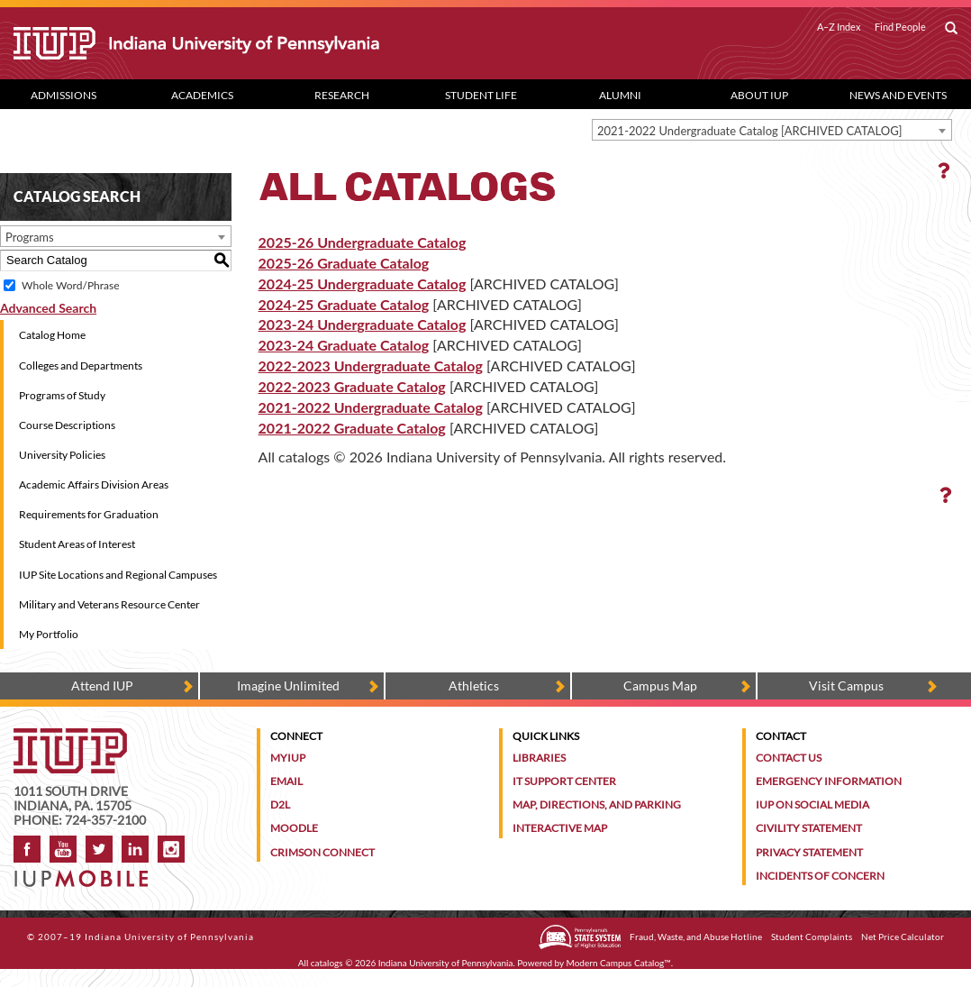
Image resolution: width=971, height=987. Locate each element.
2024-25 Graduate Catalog (344, 304)
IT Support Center (564, 781)
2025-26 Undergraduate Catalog (363, 242)
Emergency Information (829, 781)
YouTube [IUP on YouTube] (63, 849)
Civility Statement (809, 828)
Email (286, 781)
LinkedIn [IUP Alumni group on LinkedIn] (135, 849)
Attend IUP (102, 685)
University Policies (62, 455)
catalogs (327, 962)
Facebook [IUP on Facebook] (27, 849)
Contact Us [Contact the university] (788, 757)
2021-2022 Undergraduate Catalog (371, 407)
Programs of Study (62, 395)
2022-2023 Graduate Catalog (352, 386)
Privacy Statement (809, 852)
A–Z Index (839, 27)
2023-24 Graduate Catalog (344, 344)
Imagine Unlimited (288, 685)
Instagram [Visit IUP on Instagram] (171, 849)
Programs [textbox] (29, 237)
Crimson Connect (322, 852)
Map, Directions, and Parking (597, 804)
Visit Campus (846, 685)
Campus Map (660, 685)
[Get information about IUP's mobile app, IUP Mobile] (86, 873)
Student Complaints (811, 936)
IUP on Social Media (812, 804)
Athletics (474, 685)
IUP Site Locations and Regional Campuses (118, 574)
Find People (900, 27)
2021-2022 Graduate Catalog (352, 427)
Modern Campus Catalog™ (619, 962)
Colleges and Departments (80, 365)
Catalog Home (52, 335)
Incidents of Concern (820, 875)
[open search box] (951, 29)
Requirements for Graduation (89, 514)
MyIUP (287, 757)
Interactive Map (560, 828)
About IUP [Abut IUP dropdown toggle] (759, 95)
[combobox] (772, 130)
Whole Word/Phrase (70, 285)
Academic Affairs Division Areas (93, 484)
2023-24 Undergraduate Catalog (363, 324)
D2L (280, 804)
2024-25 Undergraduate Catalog (363, 283)
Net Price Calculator (902, 936)
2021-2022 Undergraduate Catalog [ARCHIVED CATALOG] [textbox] (750, 130)
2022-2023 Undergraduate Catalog (371, 365)
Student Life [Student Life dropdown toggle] (481, 95)
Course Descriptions (67, 425)
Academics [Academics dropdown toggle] (202, 95)
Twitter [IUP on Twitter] (99, 849)
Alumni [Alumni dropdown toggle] (620, 95)
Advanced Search (48, 307)
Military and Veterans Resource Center (109, 604)
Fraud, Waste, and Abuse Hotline (696, 936)
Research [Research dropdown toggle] (341, 95)
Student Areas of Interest (77, 544)
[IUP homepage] (70, 737)
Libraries (539, 757)
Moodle (294, 828)
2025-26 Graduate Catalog (344, 262)
